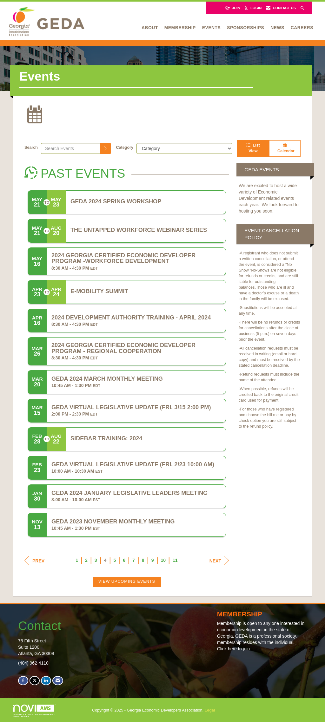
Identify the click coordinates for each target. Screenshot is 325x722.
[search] (105, 148)
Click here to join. (234, 648)
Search (31, 147)
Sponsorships (245, 27)
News (277, 27)
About (150, 27)
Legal (210, 710)
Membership (180, 27)
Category (124, 147)
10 (163, 560)
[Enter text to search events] (70, 148)
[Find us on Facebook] (23, 680)
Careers (302, 27)
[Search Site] (303, 8)
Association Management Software (34, 711)
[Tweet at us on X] (35, 680)
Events (211, 27)
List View (253, 148)
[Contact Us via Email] (57, 680)
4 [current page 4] (105, 560)
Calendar (285, 148)
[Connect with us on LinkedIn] (46, 680)
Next (219, 560)
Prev (34, 560)
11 (175, 560)
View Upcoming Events (126, 581)
